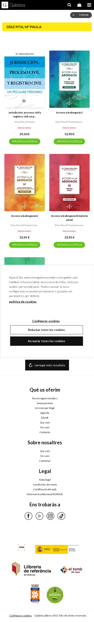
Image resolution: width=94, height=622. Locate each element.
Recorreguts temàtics (45, 398)
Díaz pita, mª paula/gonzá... (69, 225)
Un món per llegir (45, 408)
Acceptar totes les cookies (46, 341)
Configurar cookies (20, 615)
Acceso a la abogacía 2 (69, 112)
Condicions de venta (45, 484)
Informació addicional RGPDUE (45, 494)
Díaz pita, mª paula (25, 121)
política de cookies (23, 301)
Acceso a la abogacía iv (24, 215)
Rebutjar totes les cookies (46, 329)
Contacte (44, 432)
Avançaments (45, 403)
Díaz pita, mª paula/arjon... (69, 121)
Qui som (45, 422)
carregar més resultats (49, 365)
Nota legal (45, 479)
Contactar (45, 460)
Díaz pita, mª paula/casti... (24, 225)
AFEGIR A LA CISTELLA (24, 141)
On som (45, 427)
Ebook (44, 417)
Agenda (44, 412)
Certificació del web (44, 489)
